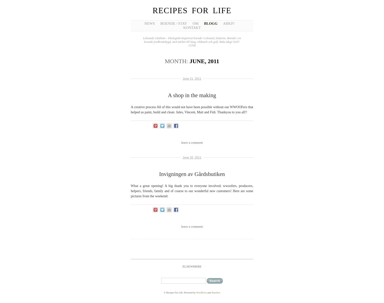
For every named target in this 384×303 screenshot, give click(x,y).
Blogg (210, 23)
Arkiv (229, 23)
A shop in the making (192, 95)
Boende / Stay (173, 23)
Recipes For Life (192, 10)
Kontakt (192, 28)
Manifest (216, 292)
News (149, 23)
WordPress (201, 292)
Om (195, 23)
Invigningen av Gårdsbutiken (192, 174)
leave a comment (192, 142)
